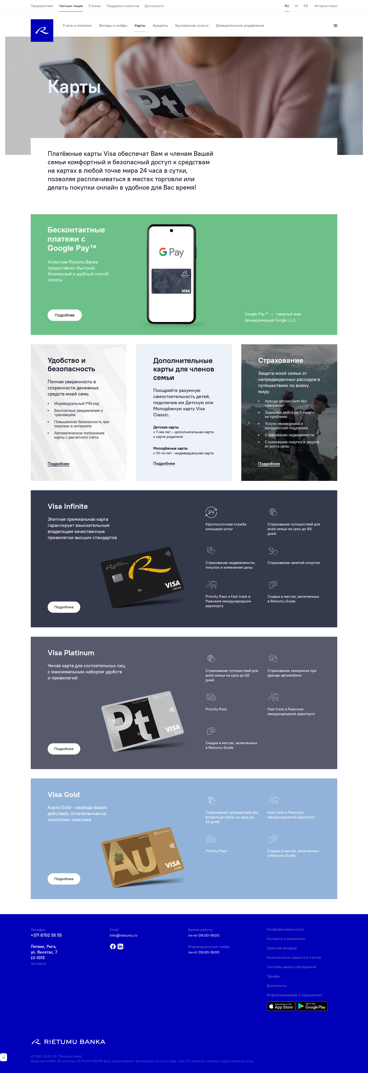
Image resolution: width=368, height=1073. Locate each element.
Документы (276, 985)
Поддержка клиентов (123, 6)
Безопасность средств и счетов (294, 957)
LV (296, 6)
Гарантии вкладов (282, 948)
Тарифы (273, 976)
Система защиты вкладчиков (291, 966)
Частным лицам (71, 6)
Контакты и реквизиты (286, 938)
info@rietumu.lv (123, 935)
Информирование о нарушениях (294, 995)
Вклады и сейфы (113, 25)
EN (306, 6)
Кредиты (160, 25)
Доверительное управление (240, 25)
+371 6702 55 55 (46, 935)
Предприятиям (42, 6)
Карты (140, 25)
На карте (38, 963)
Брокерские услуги (191, 25)
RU (287, 6)
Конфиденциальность (285, 929)
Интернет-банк (325, 6)
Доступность (154, 6)
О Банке (94, 6)
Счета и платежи (77, 25)
